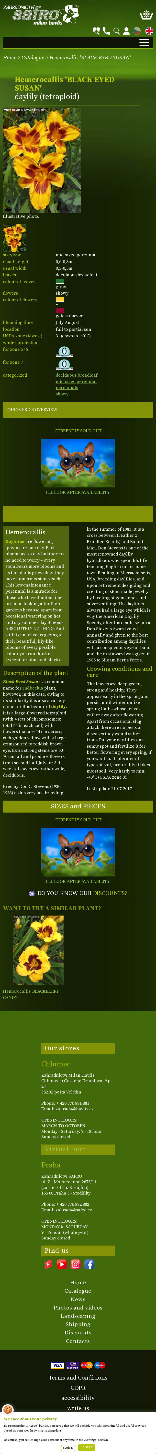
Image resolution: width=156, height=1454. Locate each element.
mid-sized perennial (76, 381)
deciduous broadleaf (77, 375)
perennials (67, 388)
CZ (135, 30)
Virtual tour (65, 1149)
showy (62, 394)
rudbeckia (32, 688)
